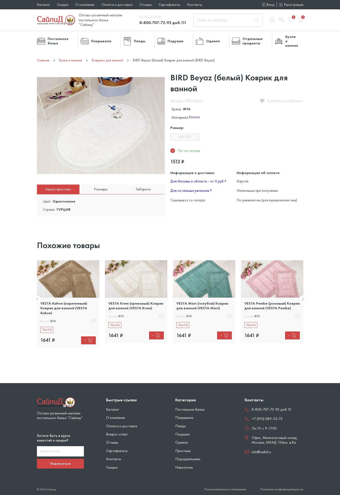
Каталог (43, 4)
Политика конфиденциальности (281, 489)
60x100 (185, 136)
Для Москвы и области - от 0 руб (198, 181)
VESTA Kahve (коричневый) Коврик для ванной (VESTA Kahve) (63, 308)
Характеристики (58, 189)
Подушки (182, 434)
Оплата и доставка (116, 4)
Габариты (143, 189)
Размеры (100, 189)
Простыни (183, 450)
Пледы (180, 426)
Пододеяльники (187, 458)
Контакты (194, 4)
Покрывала (184, 417)
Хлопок (194, 117)
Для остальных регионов (191, 190)
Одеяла (181, 442)
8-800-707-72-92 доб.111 (163, 22)
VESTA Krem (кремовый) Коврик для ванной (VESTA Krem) (135, 305)
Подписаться (60, 463)
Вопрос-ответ (117, 434)
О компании (84, 4)
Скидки (62, 4)
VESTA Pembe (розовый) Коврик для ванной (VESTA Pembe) (272, 305)
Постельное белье (189, 409)
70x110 (47, 330)
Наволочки (184, 467)
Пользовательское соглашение (225, 489)
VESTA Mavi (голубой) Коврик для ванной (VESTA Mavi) (202, 305)
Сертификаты (169, 4)
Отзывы (146, 4)
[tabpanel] (68, 304)
